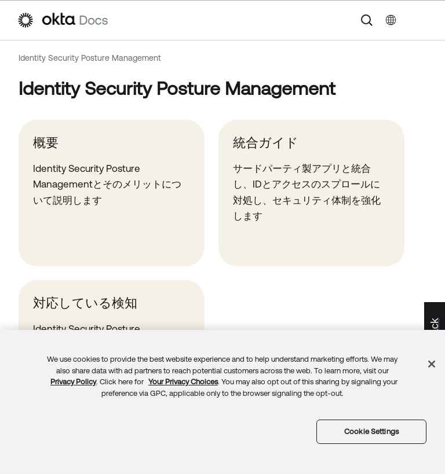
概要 (46, 142)
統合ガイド (265, 142)
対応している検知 (85, 303)
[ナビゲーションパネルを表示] (422, 20)
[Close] (431, 364)
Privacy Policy (73, 381)
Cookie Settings (371, 431)
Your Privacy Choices (183, 381)
